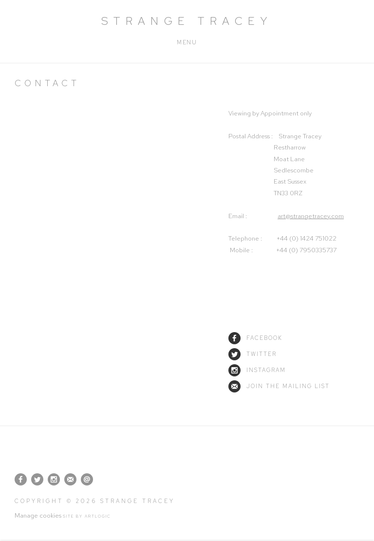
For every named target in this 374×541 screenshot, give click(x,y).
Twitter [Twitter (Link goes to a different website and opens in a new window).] (252, 354)
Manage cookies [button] (38, 515)
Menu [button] (187, 42)
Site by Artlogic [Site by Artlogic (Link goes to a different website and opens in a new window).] (87, 516)
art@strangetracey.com (311, 216)
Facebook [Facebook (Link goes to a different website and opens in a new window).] (255, 338)
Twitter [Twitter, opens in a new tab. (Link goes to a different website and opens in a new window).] (37, 479)
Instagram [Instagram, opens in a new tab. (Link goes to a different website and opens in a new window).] (54, 479)
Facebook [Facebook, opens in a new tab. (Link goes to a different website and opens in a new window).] (21, 479)
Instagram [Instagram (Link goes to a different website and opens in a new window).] (257, 370)
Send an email (87, 479)
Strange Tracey (187, 21)
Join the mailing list (279, 386)
